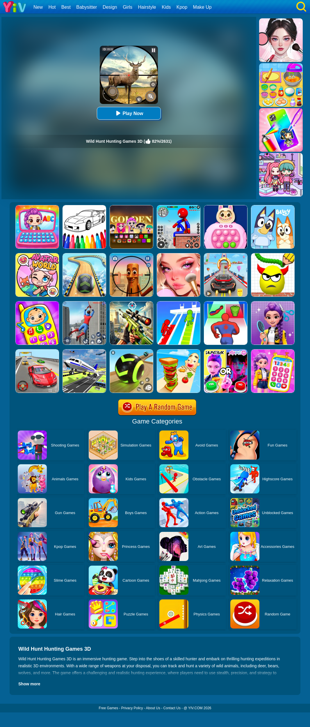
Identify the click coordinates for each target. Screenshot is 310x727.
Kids (166, 7)
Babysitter (86, 7)
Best (66, 7)
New (38, 7)
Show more (29, 684)
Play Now (128, 113)
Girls (127, 7)
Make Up (202, 7)
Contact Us (172, 708)
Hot (52, 7)
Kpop (182, 7)
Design (110, 7)
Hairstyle (147, 7)
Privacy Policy (132, 708)
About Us (153, 708)
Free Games (108, 708)
